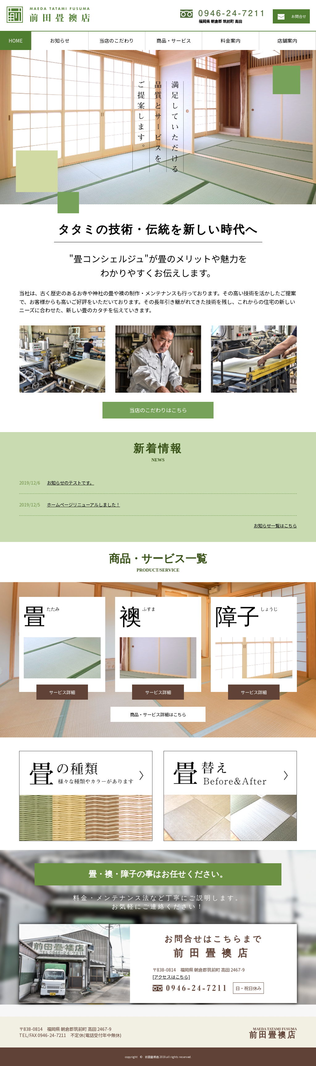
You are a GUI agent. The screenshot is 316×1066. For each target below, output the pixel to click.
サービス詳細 (62, 692)
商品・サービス (173, 40)
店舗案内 (287, 40)
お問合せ (298, 16)
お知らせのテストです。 (70, 482)
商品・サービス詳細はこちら (158, 714)
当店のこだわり (116, 40)
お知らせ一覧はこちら (275, 526)
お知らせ (60, 40)
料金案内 (230, 40)
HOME (16, 40)
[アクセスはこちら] (171, 976)
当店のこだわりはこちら (158, 410)
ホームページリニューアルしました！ (83, 504)
